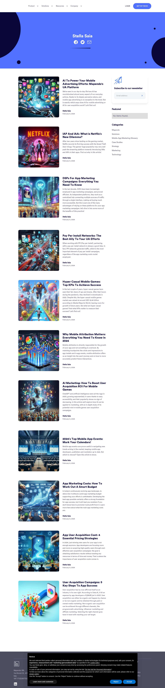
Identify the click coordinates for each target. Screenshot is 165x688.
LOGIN (127, 6)
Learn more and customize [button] (43, 682)
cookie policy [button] (94, 663)
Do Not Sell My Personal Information (98, 669)
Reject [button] (116, 682)
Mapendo (116, 130)
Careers (133, 669)
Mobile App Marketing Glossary (125, 138)
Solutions (115, 134)
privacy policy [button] (34, 674)
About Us (133, 665)
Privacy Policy (135, 672)
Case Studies (117, 142)
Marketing (116, 150)
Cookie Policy (135, 676)
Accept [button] (129, 682)
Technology (116, 155)
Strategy (115, 146)
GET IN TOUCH (142, 6)
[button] (33, 6)
